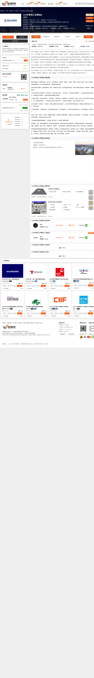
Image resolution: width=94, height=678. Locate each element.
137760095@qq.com (68, 329)
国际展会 (43, 4)
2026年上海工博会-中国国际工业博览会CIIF (58, 308)
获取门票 (89, 21)
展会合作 (32, 322)
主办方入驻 (71, 334)
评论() (21, 288)
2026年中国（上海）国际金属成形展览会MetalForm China (35, 280)
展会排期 (50, 4)
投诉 (24, 88)
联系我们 (10, 322)
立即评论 (63, 247)
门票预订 (4, 285)
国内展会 (36, 4)
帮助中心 (4, 322)
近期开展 (28, 4)
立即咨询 (25, 99)
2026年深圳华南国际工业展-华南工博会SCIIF (58, 280)
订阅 (89, 18)
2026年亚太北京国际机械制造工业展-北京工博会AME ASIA (12, 308)
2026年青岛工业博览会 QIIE (26, 10)
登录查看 (50, 196)
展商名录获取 (15, 41)
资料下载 (67, 36)
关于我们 (15, 322)
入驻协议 (20, 322)
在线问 (72, 225)
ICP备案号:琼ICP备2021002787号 (43, 334)
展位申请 (9, 285)
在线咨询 (62, 334)
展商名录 (78, 36)
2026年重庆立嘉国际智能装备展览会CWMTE (34, 308)
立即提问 (63, 256)
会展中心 (65, 4)
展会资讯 (58, 4)
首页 (22, 4)
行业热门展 (89, 14)
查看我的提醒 (24, 57)
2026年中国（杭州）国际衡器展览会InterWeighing (11, 280)
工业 (30, 24)
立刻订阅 (25, 65)
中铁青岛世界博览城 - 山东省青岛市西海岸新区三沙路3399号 (52, 22)
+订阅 (26, 60)
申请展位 (8, 37)
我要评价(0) (57, 36)
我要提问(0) (46, 36)
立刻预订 (25, 68)
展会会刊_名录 (39, 322)
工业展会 (16, 10)
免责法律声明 (26, 322)
